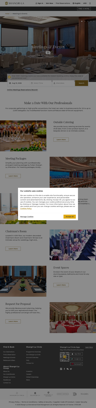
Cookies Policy (26, 209)
